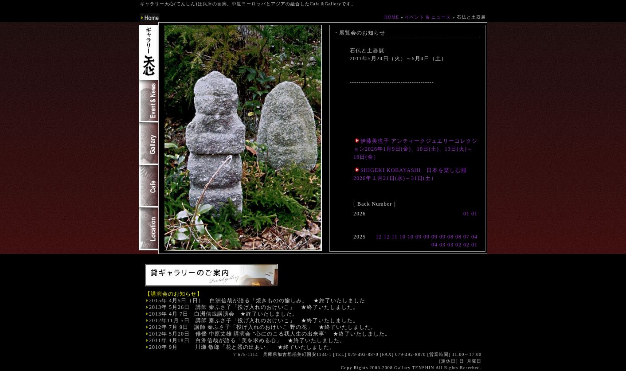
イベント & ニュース (428, 17)
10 (402, 237)
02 (458, 245)
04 (474, 237)
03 (442, 245)
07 (466, 237)
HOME (391, 17)
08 (450, 237)
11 (394, 237)
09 (418, 237)
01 (466, 214)
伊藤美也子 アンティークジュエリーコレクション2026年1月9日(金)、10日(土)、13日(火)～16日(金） (415, 149)
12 (379, 237)
